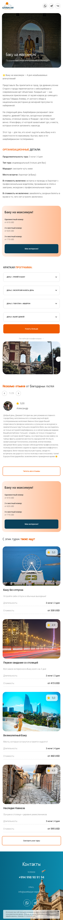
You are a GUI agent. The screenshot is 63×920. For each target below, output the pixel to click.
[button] (58, 359)
